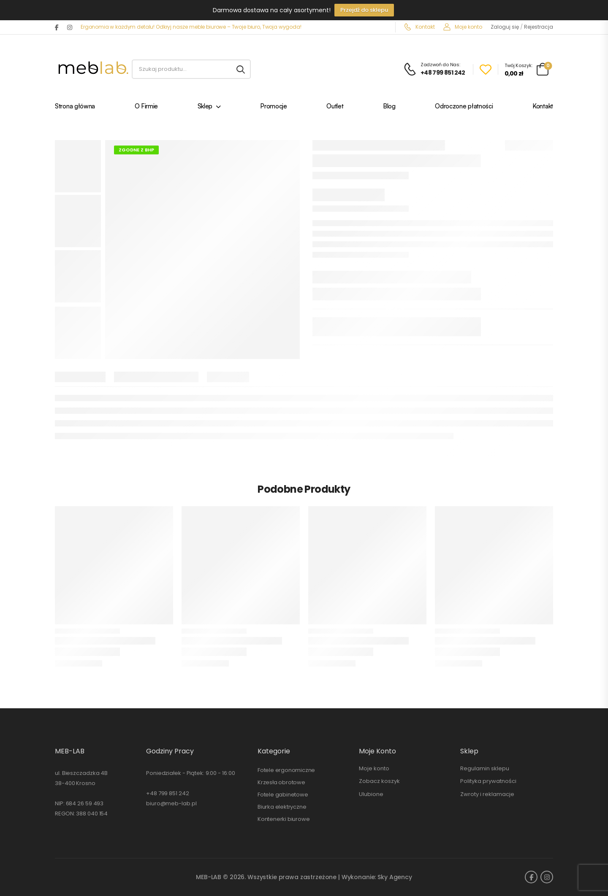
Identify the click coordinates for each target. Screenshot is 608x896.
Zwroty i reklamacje (487, 794)
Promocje (273, 107)
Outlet (334, 107)
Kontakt (419, 26)
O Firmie (146, 107)
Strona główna (75, 107)
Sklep (205, 107)
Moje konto (462, 26)
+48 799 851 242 (167, 793)
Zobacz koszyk (379, 781)
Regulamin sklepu (484, 768)
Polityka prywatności (488, 781)
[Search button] (240, 69)
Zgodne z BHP (136, 149)
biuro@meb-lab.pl (171, 803)
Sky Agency (394, 877)
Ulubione (371, 794)
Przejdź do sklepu (364, 10)
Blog (389, 107)
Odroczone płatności (464, 107)
